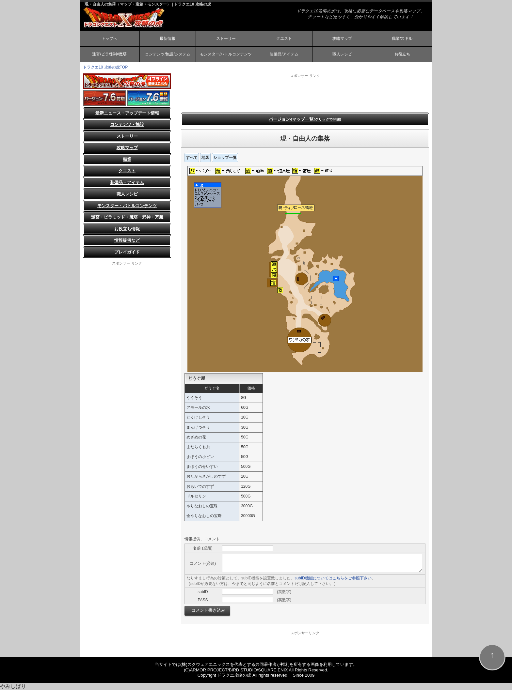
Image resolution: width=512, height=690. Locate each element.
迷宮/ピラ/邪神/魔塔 (109, 54)
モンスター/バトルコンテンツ (226, 54)
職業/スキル (402, 38)
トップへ (109, 38)
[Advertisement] (305, 93)
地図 (205, 157)
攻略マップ (342, 38)
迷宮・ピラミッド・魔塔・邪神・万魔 (127, 217)
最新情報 (167, 38)
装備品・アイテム (127, 182)
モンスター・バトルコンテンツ (127, 205)
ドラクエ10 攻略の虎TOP (105, 67)
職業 (127, 159)
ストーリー (226, 38)
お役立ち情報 (127, 228)
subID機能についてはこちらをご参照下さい (333, 578)
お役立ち (402, 54)
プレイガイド (127, 252)
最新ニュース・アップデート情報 (127, 113)
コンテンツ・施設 (127, 124)
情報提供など (127, 240)
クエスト (284, 38)
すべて (192, 157)
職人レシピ (342, 54)
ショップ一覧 (225, 157)
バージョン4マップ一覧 (305, 119)
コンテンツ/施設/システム (167, 54)
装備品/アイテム (284, 54)
